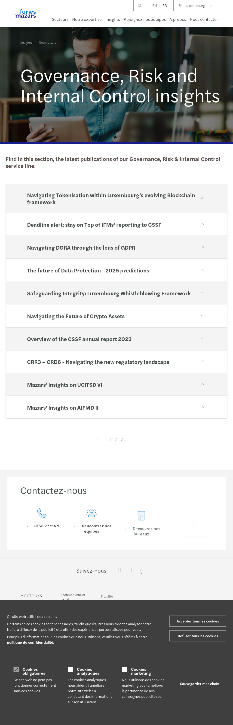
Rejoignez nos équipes (145, 19)
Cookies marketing (141, 671)
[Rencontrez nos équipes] (92, 528)
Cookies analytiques (88, 671)
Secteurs (60, 19)
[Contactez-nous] (42, 522)
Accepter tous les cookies (198, 621)
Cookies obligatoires (34, 671)
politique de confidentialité (30, 642)
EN (154, 5)
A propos (177, 19)
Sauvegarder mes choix (199, 683)
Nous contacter (204, 19)
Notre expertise (87, 19)
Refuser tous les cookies (198, 635)
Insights (112, 19)
